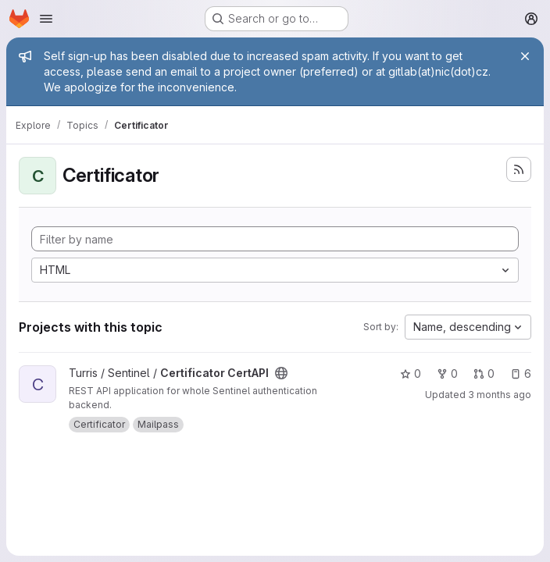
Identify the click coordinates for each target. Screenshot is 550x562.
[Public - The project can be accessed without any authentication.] (281, 373)
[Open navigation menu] (46, 18)
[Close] (525, 56)
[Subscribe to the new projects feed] (518, 169)
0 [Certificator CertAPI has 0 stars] (410, 373)
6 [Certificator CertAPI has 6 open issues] (520, 373)
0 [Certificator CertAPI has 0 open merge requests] (484, 373)
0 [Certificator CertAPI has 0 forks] (447, 373)
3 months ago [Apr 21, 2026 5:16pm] (499, 394)
